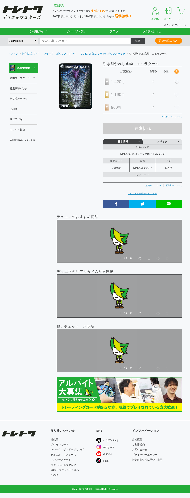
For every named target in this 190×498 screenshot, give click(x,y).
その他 (54, 475)
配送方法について (174, 185)
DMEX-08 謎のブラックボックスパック (103, 53)
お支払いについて (153, 185)
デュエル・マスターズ (63, 454)
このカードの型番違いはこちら (142, 193)
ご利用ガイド (38, 31)
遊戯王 (54, 439)
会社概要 (137, 439)
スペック (162, 141)
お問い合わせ (152, 31)
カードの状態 (76, 31)
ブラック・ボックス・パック (60, 53)
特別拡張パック (31, 53)
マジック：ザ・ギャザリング (67, 449)
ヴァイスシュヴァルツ (63, 464)
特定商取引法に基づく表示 (147, 459)
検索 (137, 40)
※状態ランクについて (172, 116)
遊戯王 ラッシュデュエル (65, 470)
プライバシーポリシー (144, 454)
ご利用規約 (138, 444)
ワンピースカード (61, 459)
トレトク (13, 53)
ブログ (114, 31)
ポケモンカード (59, 444)
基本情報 (123, 141)
